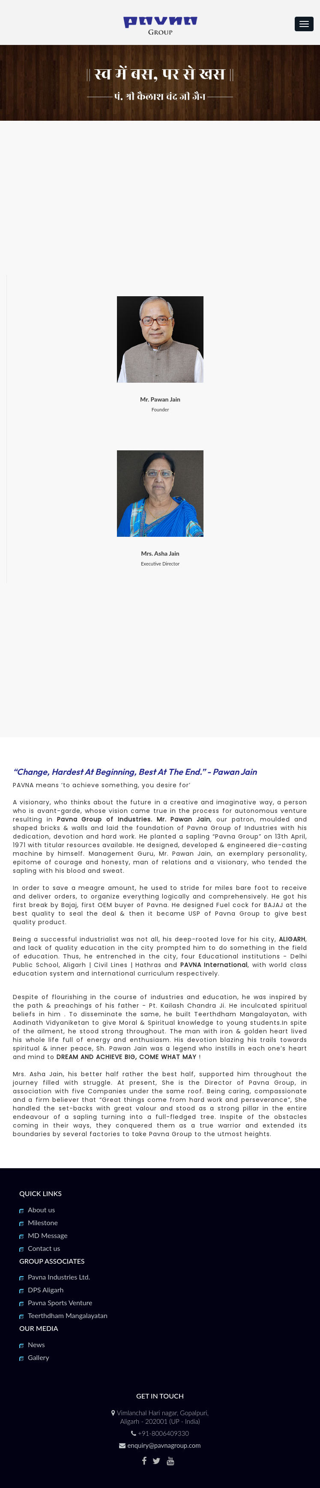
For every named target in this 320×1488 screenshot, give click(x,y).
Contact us (44, 1248)
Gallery (38, 1357)
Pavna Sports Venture (60, 1302)
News (36, 1344)
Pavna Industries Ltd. (59, 1277)
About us (41, 1209)
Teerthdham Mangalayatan (68, 1315)
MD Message (48, 1235)
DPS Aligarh (45, 1290)
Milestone (43, 1222)
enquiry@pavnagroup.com (163, 1445)
